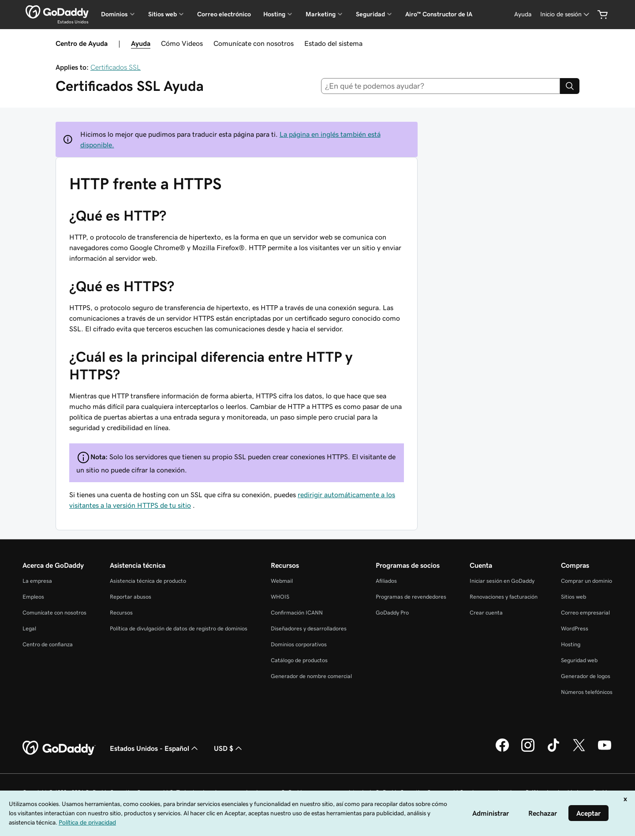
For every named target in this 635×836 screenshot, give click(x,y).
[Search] (569, 86)
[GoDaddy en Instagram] (528, 750)
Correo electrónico (224, 14)
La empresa (37, 581)
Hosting (570, 644)
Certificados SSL (115, 67)
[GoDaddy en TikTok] (553, 750)
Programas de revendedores (411, 597)
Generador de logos (585, 676)
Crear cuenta (486, 612)
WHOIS (280, 597)
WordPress (574, 628)
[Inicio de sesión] (565, 14)
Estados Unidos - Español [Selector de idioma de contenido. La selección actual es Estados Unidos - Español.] (155, 748)
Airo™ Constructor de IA (438, 14)
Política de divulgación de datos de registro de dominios (178, 628)
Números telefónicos (587, 692)
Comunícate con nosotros (253, 43)
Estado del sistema (333, 43)
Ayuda (140, 43)
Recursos (121, 612)
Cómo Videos (182, 43)
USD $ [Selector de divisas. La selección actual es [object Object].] (229, 748)
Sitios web (573, 597)
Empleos (33, 597)
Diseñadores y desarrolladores (309, 628)
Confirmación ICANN (297, 612)
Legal (29, 628)
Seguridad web (579, 660)
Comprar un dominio (586, 581)
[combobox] (441, 86)
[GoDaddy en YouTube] (605, 750)
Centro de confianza (47, 644)
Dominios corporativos (299, 644)
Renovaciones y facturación (504, 597)
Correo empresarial (585, 612)
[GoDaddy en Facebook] (502, 750)
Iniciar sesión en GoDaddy (502, 581)
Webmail (282, 581)
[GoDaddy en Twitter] (579, 750)
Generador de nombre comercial (311, 676)
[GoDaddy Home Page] (59, 748)
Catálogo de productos (299, 660)
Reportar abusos (130, 597)
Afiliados (386, 581)
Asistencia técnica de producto (148, 581)
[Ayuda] (523, 14)
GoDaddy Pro (392, 612)
